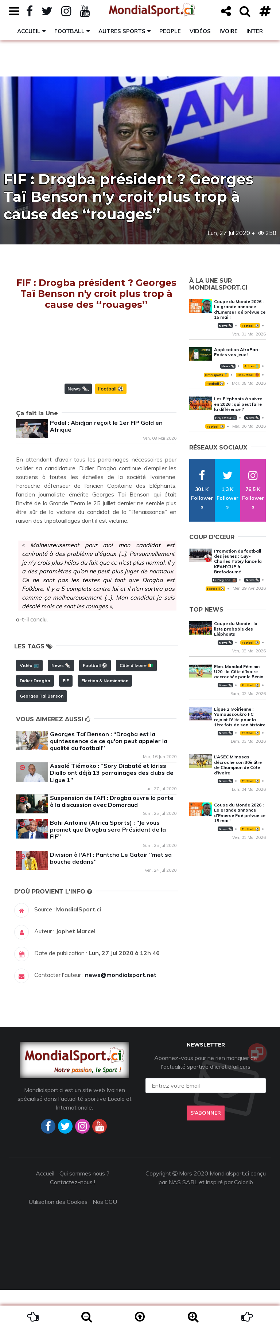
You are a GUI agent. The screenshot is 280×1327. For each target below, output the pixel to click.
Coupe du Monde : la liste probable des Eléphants (235, 629)
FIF (66, 718)
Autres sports (121, 31)
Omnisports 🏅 (216, 375)
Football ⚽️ (111, 426)
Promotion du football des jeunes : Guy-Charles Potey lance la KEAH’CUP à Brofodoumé (238, 561)
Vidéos (200, 31)
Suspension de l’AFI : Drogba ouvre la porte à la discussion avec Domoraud (112, 838)
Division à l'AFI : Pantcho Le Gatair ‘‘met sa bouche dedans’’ (111, 895)
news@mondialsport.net (120, 1012)
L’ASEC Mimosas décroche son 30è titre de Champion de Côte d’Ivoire (238, 764)
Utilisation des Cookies (58, 1238)
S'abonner (205, 1150)
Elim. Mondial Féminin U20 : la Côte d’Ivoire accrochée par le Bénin (238, 672)
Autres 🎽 (251, 366)
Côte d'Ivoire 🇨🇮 (136, 702)
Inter (254, 31)
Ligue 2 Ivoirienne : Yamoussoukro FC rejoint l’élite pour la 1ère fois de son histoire (239, 716)
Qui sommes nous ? (84, 1210)
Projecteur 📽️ (225, 418)
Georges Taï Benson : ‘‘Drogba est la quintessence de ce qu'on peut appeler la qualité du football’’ (108, 778)
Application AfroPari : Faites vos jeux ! (237, 352)
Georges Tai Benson (41, 733)
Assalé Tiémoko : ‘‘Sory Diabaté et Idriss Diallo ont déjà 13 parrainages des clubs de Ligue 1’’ (112, 809)
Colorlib (243, 1219)
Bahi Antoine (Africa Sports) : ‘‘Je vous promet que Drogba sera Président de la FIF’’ (108, 866)
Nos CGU (105, 1238)
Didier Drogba (35, 718)
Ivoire (228, 31)
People (170, 31)
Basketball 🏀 (248, 375)
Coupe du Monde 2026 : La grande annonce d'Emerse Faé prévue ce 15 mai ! (239, 309)
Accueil (28, 31)
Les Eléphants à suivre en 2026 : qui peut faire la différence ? (238, 404)
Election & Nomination (104, 718)
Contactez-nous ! (72, 1219)
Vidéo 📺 (29, 702)
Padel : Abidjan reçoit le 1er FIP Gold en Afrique (106, 463)
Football (69, 31)
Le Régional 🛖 (224, 580)
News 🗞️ (77, 426)
